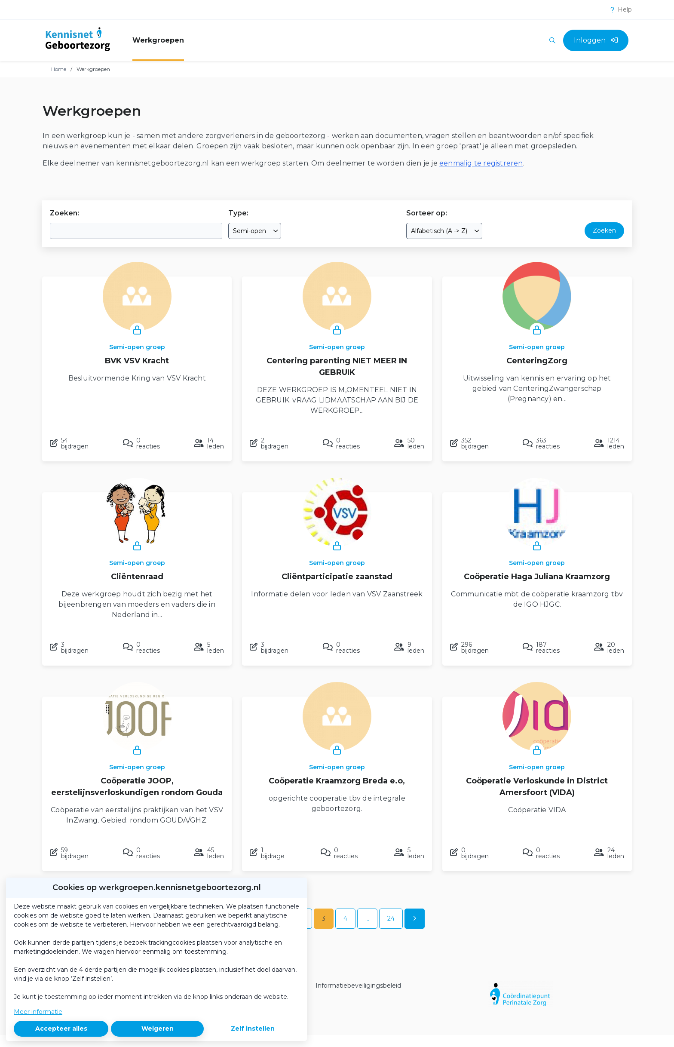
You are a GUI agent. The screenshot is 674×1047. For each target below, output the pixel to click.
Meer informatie (38, 1012)
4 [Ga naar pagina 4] (345, 918)
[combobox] (254, 231)
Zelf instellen (253, 1028)
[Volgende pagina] (414, 919)
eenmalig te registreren (481, 163)
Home (58, 69)
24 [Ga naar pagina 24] (391, 918)
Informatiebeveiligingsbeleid (358, 985)
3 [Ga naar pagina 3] (323, 918)
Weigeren (157, 1028)
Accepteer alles (61, 1028)
